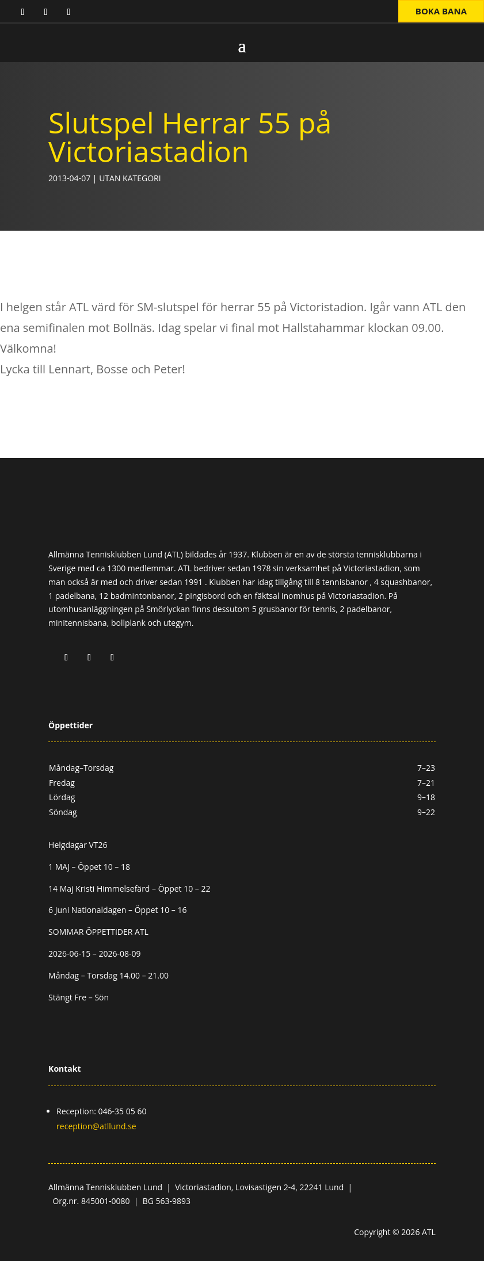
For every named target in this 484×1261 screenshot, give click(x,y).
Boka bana (441, 11)
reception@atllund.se (96, 1126)
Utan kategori (130, 178)
